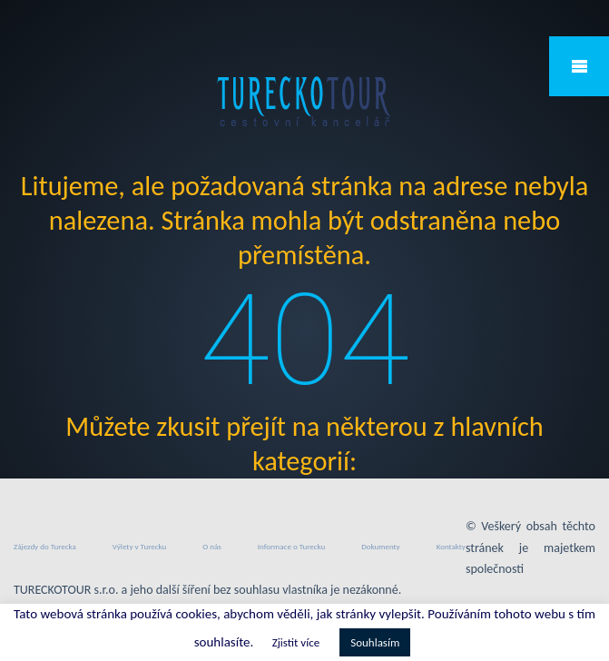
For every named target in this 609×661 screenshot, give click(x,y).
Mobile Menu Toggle (579, 66)
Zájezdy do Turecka (45, 546)
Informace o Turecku (292, 546)
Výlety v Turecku (139, 546)
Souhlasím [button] (374, 642)
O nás (211, 546)
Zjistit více (295, 642)
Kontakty (451, 546)
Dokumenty (380, 546)
